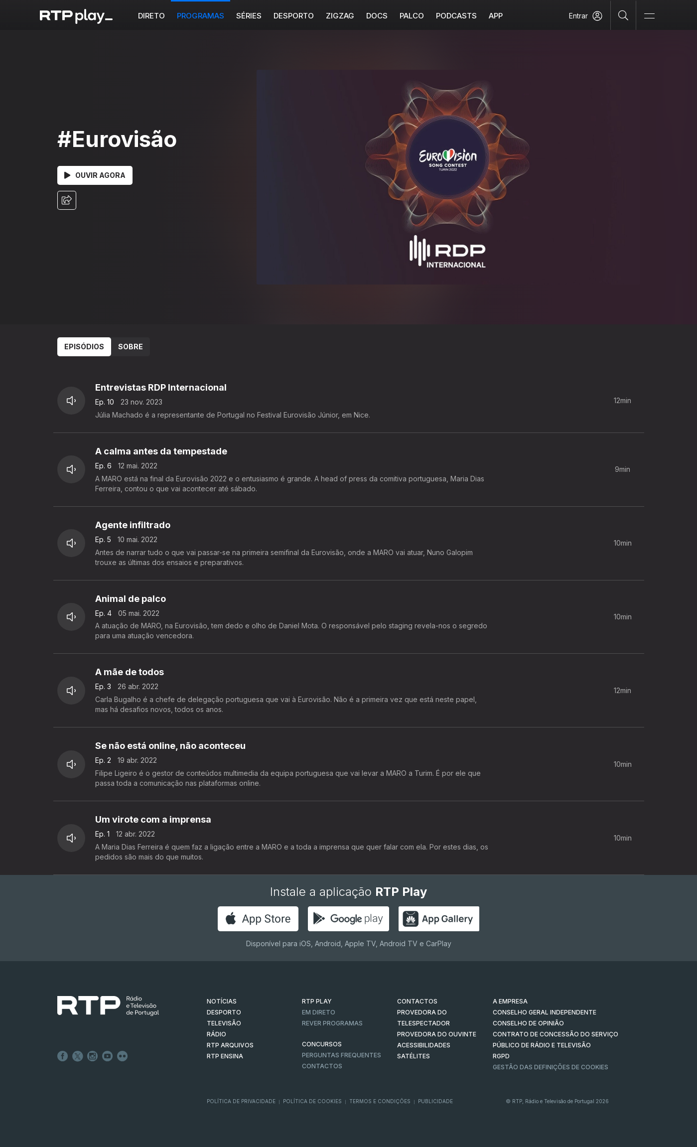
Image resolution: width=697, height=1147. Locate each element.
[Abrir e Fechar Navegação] (649, 16)
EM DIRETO (318, 1012)
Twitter (77, 1056)
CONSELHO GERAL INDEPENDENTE (544, 1012)
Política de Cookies (312, 1101)
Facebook (62, 1056)
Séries (249, 15)
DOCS (377, 15)
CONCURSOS (322, 1044)
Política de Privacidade (241, 1101)
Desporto (294, 15)
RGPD (501, 1056)
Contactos (322, 1066)
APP (496, 15)
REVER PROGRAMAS (332, 1023)
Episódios (84, 346)
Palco (412, 15)
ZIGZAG (340, 15)
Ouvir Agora (95, 175)
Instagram (92, 1056)
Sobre (130, 346)
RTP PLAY (317, 1001)
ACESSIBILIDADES (423, 1045)
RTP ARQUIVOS (230, 1045)
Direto (151, 15)
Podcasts (456, 15)
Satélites (413, 1056)
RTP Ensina (225, 1056)
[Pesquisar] (623, 15)
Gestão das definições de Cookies (550, 1067)
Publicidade (435, 1101)
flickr (122, 1056)
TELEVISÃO (224, 1023)
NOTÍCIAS (222, 1001)
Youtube (107, 1056)
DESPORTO (224, 1012)
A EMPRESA (510, 1001)
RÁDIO (216, 1034)
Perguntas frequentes (341, 1055)
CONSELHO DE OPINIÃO (528, 1023)
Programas (200, 15)
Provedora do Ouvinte (436, 1034)
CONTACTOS (417, 1001)
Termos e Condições (380, 1101)
